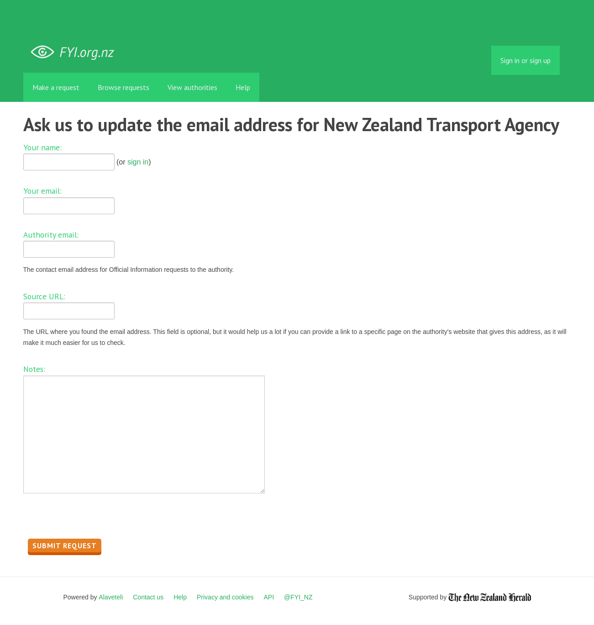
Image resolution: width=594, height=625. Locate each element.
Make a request (55, 87)
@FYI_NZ (298, 597)
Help (243, 87)
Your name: (42, 147)
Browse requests (123, 87)
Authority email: (51, 234)
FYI (75, 52)
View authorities (192, 87)
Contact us (148, 597)
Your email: (42, 190)
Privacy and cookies (225, 597)
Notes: (34, 369)
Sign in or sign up (525, 60)
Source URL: (44, 296)
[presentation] (92, 518)
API (269, 597)
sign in (137, 162)
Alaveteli (111, 597)
